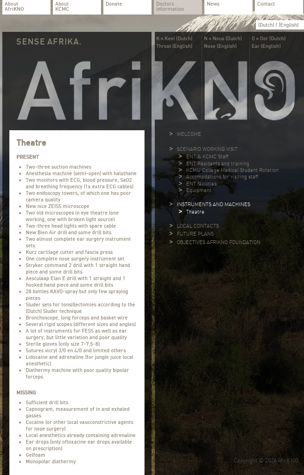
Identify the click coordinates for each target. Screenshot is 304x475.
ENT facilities (201, 183)
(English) (288, 25)
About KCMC (62, 6)
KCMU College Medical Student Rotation (232, 170)
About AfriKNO (14, 6)
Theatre (195, 211)
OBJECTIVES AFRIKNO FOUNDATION (219, 242)
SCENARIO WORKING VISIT (207, 149)
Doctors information (170, 6)
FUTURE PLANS (195, 233)
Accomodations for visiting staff (222, 176)
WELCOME (189, 134)
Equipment (198, 190)
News (213, 4)
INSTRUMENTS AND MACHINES (213, 204)
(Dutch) (266, 25)
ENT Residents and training (217, 163)
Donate (114, 4)
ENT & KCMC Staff (207, 156)
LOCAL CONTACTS (198, 226)
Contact (266, 4)
